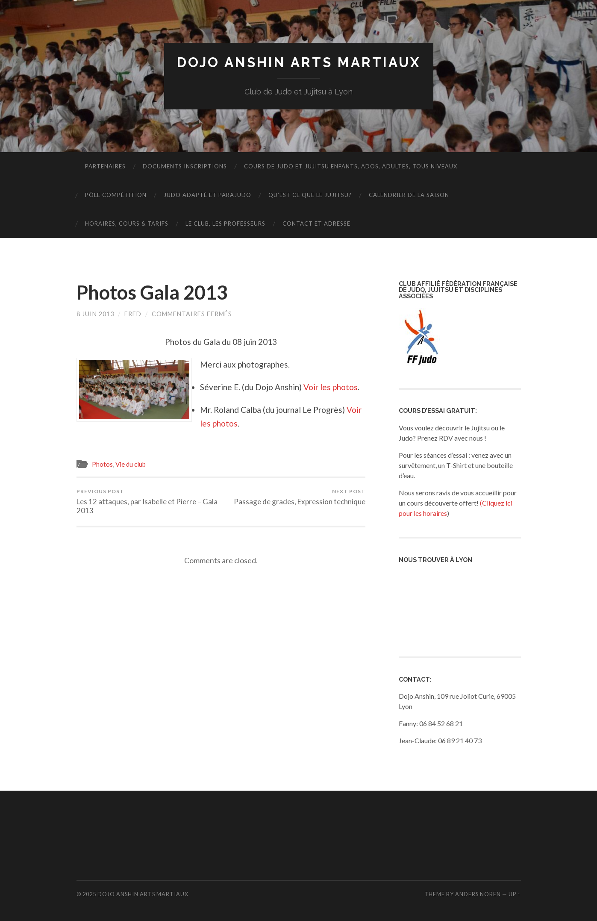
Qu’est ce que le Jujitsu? (310, 194)
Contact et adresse (316, 223)
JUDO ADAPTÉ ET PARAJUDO (207, 194)
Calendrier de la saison (409, 194)
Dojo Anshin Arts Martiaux (299, 62)
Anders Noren (478, 894)
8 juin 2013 (95, 314)
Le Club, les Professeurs (225, 223)
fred (132, 314)
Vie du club (130, 464)
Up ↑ (515, 894)
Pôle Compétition (116, 194)
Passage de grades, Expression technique (299, 497)
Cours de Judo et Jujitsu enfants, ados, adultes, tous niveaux (350, 166)
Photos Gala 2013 (152, 292)
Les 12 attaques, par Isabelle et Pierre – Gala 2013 (147, 501)
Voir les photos (330, 387)
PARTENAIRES (105, 166)
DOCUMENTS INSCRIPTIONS (185, 166)
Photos (102, 464)
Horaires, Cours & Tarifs (126, 223)
